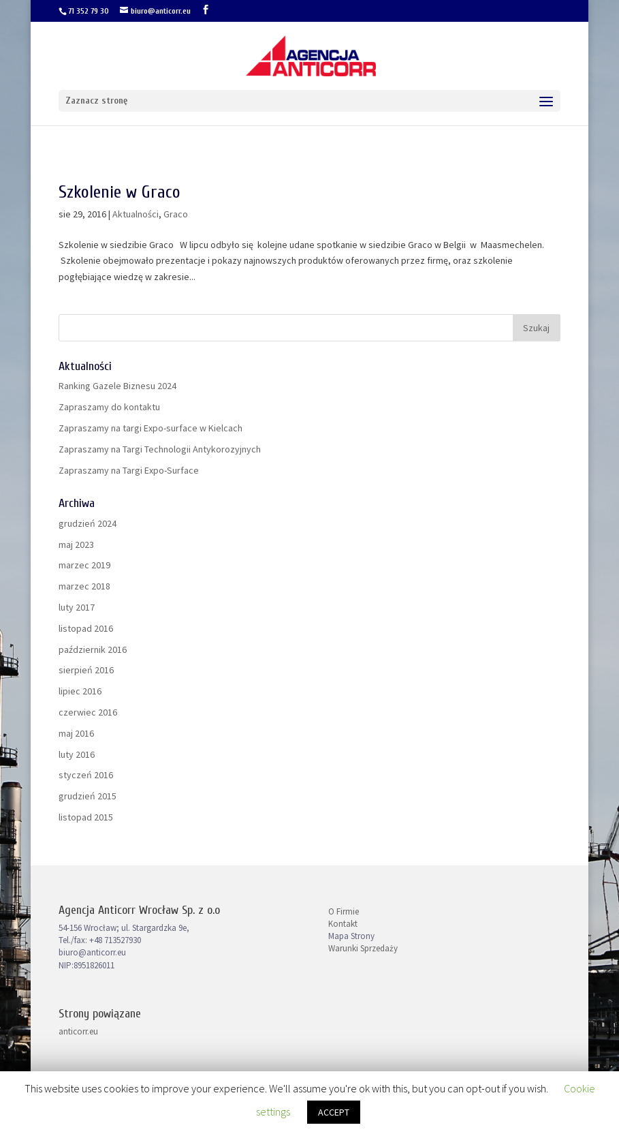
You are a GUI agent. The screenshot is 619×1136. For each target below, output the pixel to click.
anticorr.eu (78, 1031)
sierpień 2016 (86, 670)
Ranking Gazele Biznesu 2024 (117, 386)
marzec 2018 (84, 586)
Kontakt (343, 924)
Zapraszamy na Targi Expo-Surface (129, 470)
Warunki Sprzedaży (363, 948)
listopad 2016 (86, 628)
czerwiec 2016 (88, 712)
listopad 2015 (86, 817)
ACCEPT (333, 1112)
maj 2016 (76, 733)
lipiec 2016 (80, 691)
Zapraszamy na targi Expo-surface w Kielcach (150, 428)
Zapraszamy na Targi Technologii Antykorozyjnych (160, 449)
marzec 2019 (84, 565)
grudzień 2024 (87, 523)
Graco (175, 214)
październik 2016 (93, 649)
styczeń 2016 (86, 775)
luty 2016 (77, 754)
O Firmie (343, 911)
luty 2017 (77, 607)
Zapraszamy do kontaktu (109, 407)
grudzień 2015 (87, 796)
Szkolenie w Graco (119, 192)
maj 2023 (76, 544)
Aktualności (135, 214)
